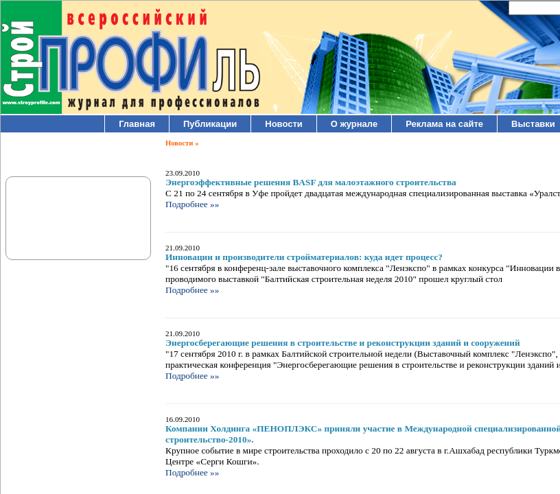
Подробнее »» (192, 204)
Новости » (181, 143)
